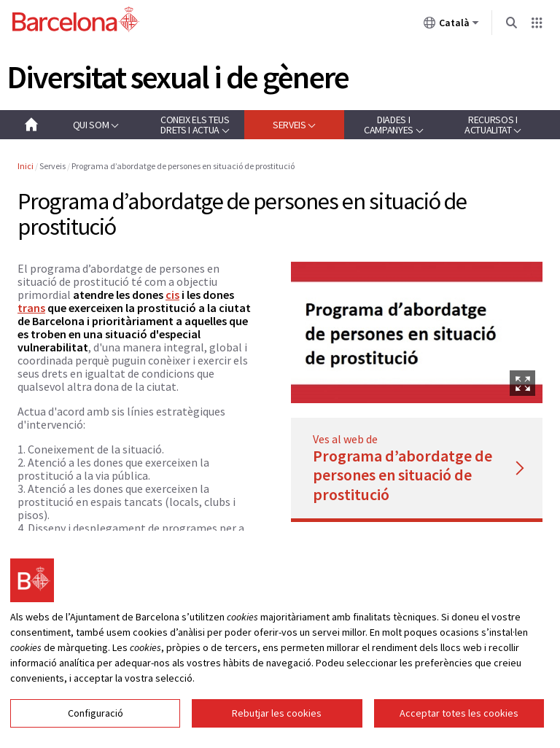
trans (31, 307)
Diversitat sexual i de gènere (178, 77)
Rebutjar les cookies (277, 714)
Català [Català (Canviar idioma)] (451, 25)
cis (172, 294)
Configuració (95, 714)
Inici (26, 165)
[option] (416, 332)
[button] (95, 124)
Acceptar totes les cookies (459, 714)
